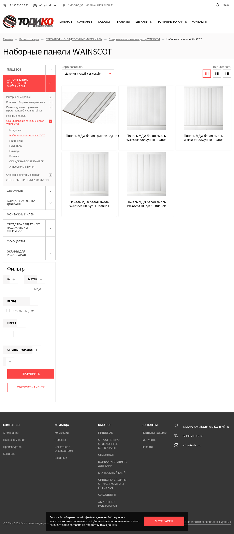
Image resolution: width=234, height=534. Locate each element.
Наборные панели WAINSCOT (27, 135)
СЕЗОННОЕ (15, 190)
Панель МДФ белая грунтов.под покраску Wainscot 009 (107, 136)
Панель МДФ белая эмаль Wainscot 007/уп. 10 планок (89, 204)
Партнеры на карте (172, 21)
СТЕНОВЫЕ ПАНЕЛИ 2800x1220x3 (27, 180)
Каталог (104, 21)
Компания (85, 21)
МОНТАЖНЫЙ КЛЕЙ (20, 214)
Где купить (143, 21)
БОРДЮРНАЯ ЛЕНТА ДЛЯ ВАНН (21, 203)
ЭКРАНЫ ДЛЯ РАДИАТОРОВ (16, 253)
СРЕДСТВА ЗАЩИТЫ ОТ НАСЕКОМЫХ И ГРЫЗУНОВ (23, 228)
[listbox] (88, 74)
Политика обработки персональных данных (202, 522)
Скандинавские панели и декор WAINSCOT (134, 39)
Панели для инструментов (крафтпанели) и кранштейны (24, 109)
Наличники (16, 141)
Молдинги (15, 130)
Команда (9, 454)
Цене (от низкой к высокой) (83, 73)
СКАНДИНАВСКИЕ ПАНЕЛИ (26, 161)
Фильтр (16, 268)
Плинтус (14, 151)
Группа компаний (14, 440)
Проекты (123, 21)
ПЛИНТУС (15, 146)
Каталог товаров (29, 39)
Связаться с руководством (64, 449)
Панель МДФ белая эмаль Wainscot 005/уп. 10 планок (203, 137)
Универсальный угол (21, 167)
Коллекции (62, 432)
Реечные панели (16, 116)
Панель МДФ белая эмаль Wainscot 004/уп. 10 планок (146, 137)
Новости (147, 447)
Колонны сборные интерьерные (25, 102)
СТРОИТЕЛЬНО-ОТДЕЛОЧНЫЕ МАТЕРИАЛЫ (74, 39)
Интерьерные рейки (18, 97)
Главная (65, 21)
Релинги (14, 156)
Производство (12, 447)
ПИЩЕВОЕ (14, 69)
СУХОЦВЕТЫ (16, 241)
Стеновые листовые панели (23, 175)
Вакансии (61, 458)
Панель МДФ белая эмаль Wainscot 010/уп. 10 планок (146, 204)
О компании (10, 432)
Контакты (199, 21)
